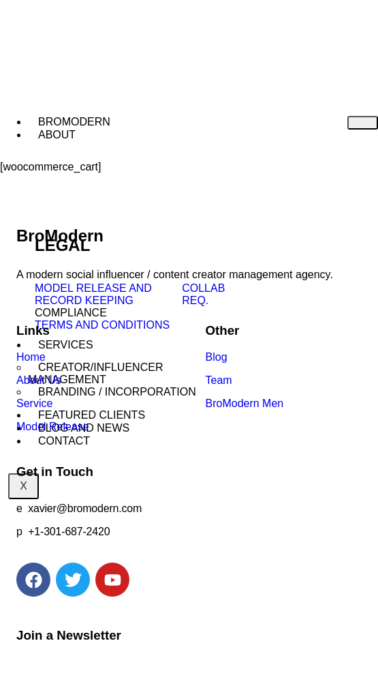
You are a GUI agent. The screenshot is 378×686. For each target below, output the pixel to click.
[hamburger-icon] (362, 123)
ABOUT (57, 134)
